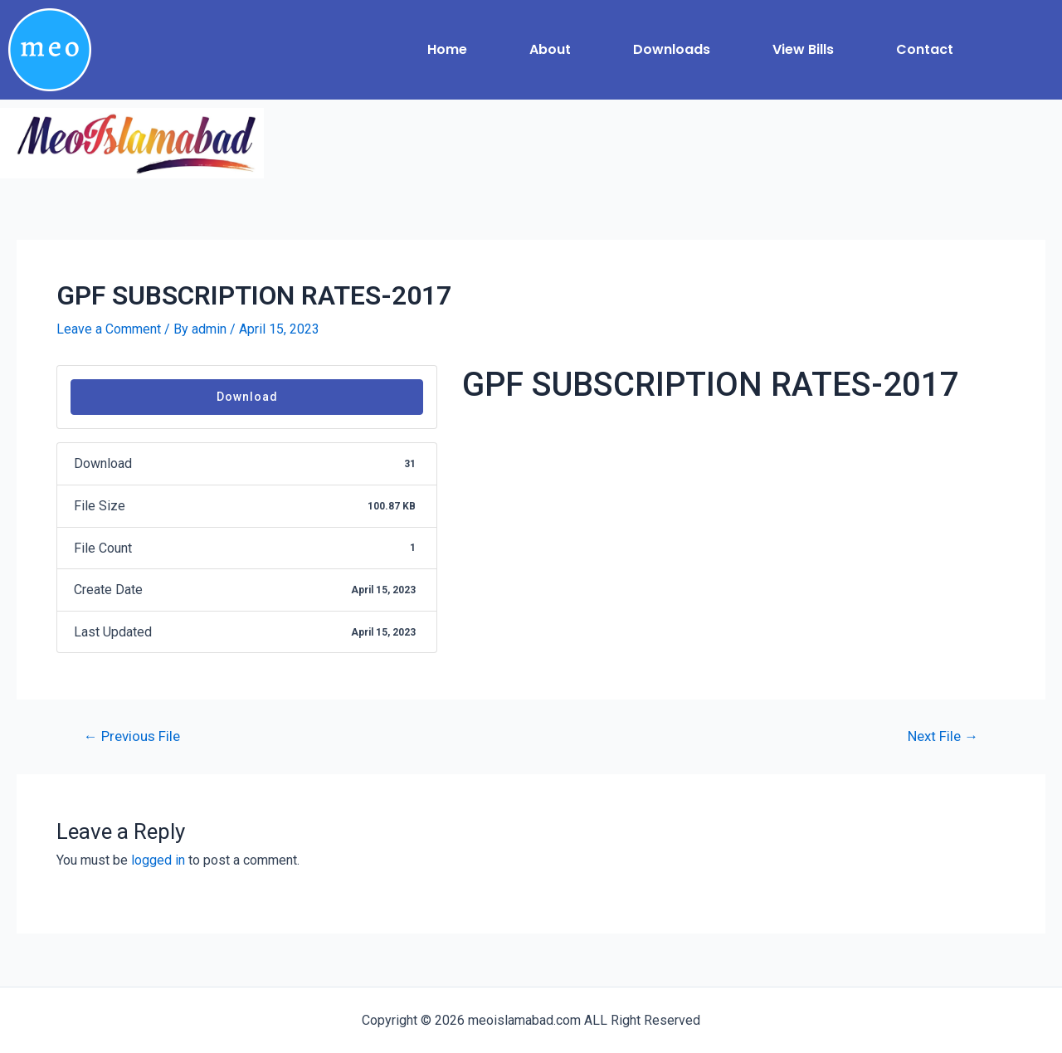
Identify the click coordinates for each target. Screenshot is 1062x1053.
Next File (942, 736)
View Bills (803, 49)
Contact (924, 49)
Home (447, 49)
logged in (158, 860)
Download (247, 396)
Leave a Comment (108, 329)
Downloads (671, 49)
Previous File (132, 736)
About (550, 49)
